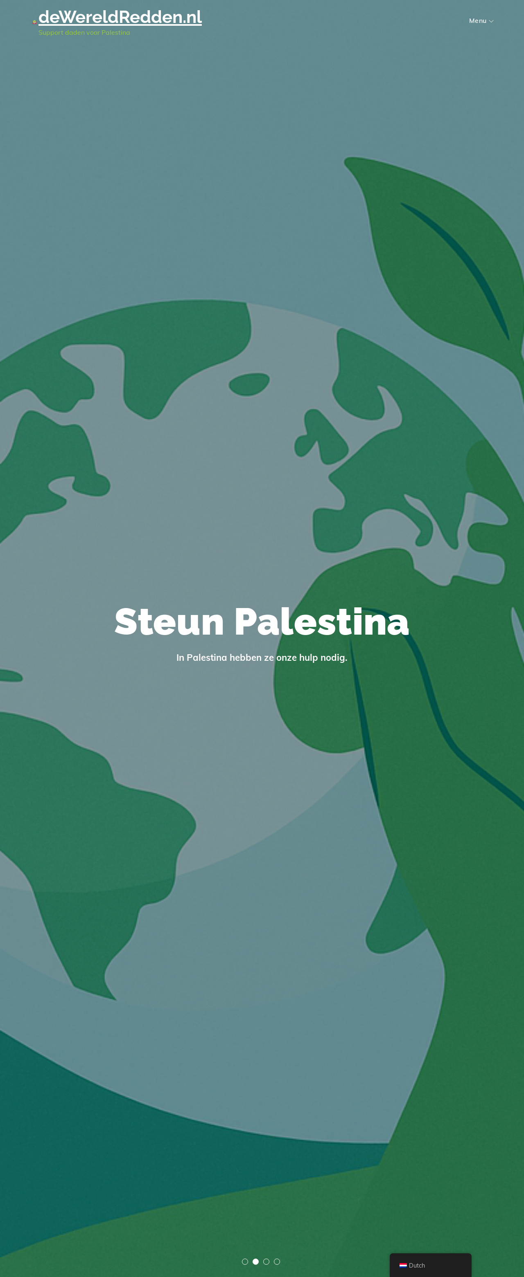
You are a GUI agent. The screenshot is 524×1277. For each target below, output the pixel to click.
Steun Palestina (262, 621)
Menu (481, 20)
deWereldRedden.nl (120, 17)
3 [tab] (266, 1262)
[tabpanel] (262, 638)
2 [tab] (256, 1262)
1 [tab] (245, 1262)
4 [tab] (277, 1262)
